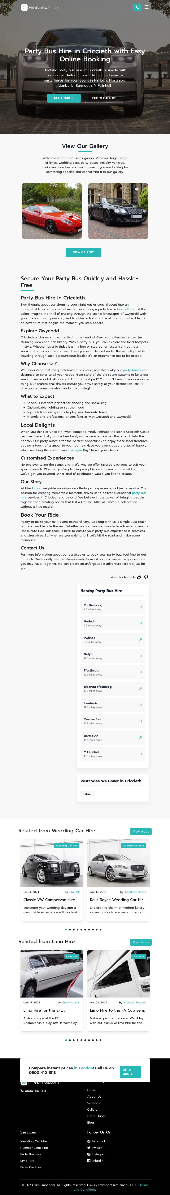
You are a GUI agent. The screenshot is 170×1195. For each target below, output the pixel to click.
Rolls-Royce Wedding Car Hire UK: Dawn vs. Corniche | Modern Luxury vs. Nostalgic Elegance (118, 900)
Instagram (96, 1154)
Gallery (92, 1109)
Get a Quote (96, 1116)
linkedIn (95, 1161)
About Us (94, 1096)
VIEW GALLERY (83, 252)
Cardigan (75, 450)
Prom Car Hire (30, 1167)
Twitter (94, 1148)
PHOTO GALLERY (104, 98)
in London (83, 1068)
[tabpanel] (51, 880)
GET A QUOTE (63, 98)
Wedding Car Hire (66, 845)
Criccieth (123, 309)
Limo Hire (71, 956)
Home (91, 1090)
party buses (132, 370)
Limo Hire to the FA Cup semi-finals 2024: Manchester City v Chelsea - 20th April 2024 (118, 1010)
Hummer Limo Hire (34, 1148)
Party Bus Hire (30, 1154)
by (72, 892)
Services (93, 1103)
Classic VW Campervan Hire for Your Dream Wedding (49, 900)
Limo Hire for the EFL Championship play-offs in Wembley (48, 1010)
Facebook (96, 1141)
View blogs (141, 831)
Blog (90, 1122)
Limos (36, 488)
